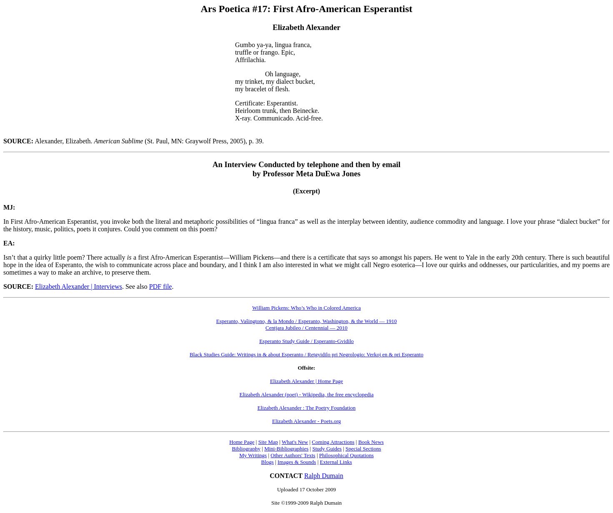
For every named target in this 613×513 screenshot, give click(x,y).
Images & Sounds (297, 462)
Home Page (241, 442)
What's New (295, 442)
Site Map (268, 442)
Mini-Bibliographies (286, 448)
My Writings (253, 455)
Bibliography (246, 448)
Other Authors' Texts (292, 455)
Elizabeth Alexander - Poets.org (306, 421)
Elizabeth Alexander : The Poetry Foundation (307, 408)
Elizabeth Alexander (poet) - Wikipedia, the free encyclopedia (307, 394)
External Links (336, 462)
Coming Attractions (333, 442)
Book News (371, 442)
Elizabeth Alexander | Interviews (78, 286)
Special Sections (363, 448)
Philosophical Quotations (346, 455)
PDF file (160, 286)
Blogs (267, 462)
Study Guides (326, 448)
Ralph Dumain (323, 475)
